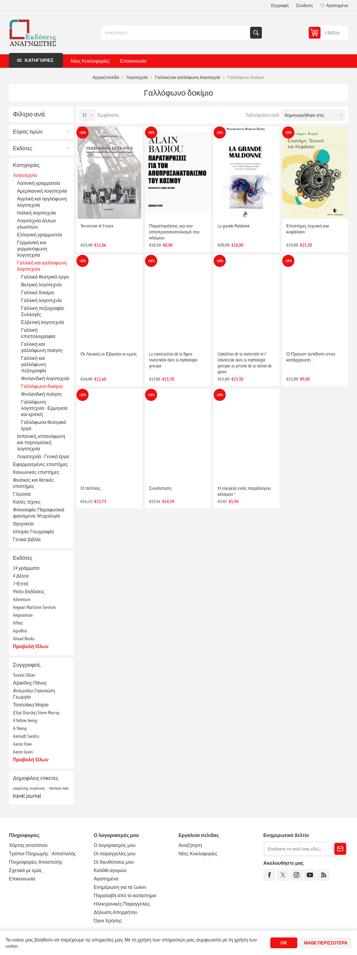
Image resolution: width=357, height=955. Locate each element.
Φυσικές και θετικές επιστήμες (33, 483)
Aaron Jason (23, 752)
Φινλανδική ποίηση (41, 394)
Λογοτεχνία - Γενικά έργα (43, 456)
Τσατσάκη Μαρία (31, 705)
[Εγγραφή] (298, 849)
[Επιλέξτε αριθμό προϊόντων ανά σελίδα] (87, 115)
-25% (288, 261)
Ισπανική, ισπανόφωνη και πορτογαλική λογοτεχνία (41, 442)
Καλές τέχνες (27, 502)
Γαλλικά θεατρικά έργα (45, 277)
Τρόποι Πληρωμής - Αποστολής (42, 853)
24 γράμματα (26, 568)
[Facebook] (269, 875)
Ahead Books (24, 638)
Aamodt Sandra (26, 736)
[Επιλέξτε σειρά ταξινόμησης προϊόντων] (313, 115)
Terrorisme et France (96, 226)
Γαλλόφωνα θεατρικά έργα (43, 425)
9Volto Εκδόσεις (29, 591)
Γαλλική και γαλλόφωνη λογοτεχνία (42, 266)
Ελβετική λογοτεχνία (42, 322)
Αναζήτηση (256, 33)
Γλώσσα (22, 494)
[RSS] (323, 875)
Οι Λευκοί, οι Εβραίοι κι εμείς (108, 354)
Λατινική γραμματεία (38, 183)
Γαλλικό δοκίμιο (37, 292)
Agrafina (20, 631)
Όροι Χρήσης (108, 920)
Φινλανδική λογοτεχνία (45, 378)
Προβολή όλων (31, 646)
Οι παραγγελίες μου (115, 853)
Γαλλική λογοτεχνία (41, 300)
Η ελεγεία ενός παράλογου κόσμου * (244, 491)
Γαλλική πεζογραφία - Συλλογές (43, 311)
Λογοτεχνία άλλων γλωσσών (36, 223)
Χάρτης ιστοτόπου (28, 845)
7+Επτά (20, 584)
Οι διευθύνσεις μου (114, 862)
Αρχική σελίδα (106, 77)
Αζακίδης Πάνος (30, 683)
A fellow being (25, 720)
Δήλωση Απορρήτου (115, 912)
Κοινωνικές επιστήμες (36, 472)
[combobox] (176, 33)
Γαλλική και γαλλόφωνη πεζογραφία (33, 364)
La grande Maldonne (234, 226)
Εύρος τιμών (28, 131)
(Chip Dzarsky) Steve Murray (36, 712)
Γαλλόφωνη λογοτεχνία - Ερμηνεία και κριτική (44, 408)
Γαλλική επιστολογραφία (38, 333)
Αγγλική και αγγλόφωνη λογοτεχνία (42, 202)
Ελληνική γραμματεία (39, 235)
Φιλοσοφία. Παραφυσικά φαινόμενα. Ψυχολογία (38, 513)
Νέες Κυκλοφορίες (90, 61)
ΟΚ (284, 943)
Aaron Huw (22, 744)
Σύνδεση (304, 5)
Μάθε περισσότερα (326, 943)
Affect (18, 623)
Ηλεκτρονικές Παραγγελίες (122, 904)
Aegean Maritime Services (34, 607)
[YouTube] (310, 875)
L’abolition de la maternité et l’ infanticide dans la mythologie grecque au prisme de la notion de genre (245, 363)
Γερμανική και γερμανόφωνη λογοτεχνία (32, 248)
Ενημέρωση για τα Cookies (120, 887)
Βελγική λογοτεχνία (41, 285)
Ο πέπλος (90, 488)
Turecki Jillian (24, 675)
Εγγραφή (279, 5)
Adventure (21, 599)
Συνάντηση (160, 488)
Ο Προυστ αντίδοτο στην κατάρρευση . (310, 357)
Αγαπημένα (106, 879)
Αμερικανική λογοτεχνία (42, 191)
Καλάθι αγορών (110, 870)
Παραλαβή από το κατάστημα (125, 895)
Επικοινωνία (133, 61)
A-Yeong (20, 728)
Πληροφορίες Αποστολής (35, 862)
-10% (82, 132)
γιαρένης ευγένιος (29, 788)
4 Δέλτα (21, 576)
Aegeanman (23, 615)
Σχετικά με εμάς (25, 870)
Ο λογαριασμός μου (115, 845)
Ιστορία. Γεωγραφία (33, 531)
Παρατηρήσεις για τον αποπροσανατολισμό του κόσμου (174, 232)
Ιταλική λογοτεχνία (36, 213)
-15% (82, 395)
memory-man (59, 788)
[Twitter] (283, 875)
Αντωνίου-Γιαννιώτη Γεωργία (34, 694)
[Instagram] (296, 875)
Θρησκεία (23, 524)
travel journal (27, 795)
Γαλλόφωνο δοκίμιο (42, 386)
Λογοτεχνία (25, 175)
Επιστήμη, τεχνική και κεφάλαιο (307, 229)
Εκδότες (22, 148)
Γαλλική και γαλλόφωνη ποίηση (41, 347)
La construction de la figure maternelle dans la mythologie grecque (173, 360)
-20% (151, 132)
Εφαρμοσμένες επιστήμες (40, 464)
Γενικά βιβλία (27, 539)
